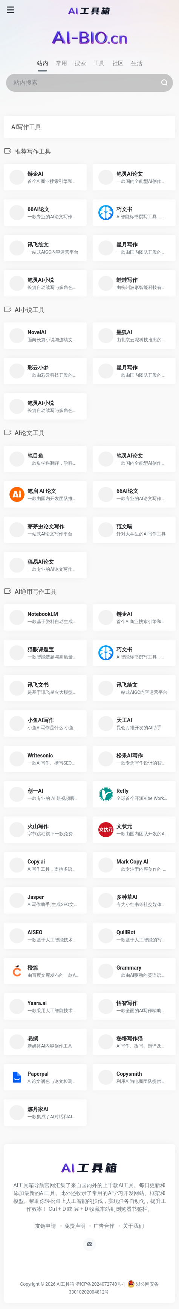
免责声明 (75, 1226)
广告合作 (104, 1226)
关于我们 (133, 1226)
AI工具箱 (65, 1284)
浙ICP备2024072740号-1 (100, 1284)
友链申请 (45, 1226)
